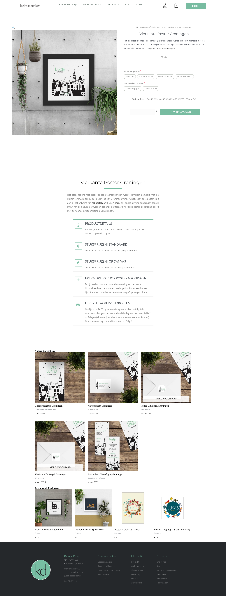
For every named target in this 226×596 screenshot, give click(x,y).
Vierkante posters (161, 27)
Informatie (113, 4)
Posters (149, 27)
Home (142, 27)
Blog (127, 4)
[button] (10, 27)
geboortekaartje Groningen (165, 48)
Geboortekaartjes (68, 4)
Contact (139, 4)
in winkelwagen (183, 111)
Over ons (162, 556)
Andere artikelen (92, 4)
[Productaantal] (145, 112)
